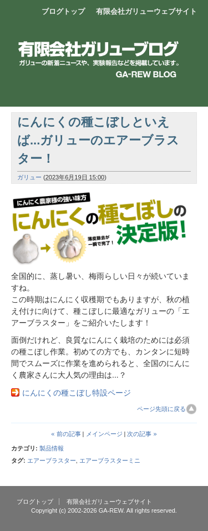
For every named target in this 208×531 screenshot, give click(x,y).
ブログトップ (63, 11)
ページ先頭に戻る (161, 408)
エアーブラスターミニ (109, 460)
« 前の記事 (65, 433)
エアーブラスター (51, 460)
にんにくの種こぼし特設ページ (76, 392)
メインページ (104, 433)
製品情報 (51, 448)
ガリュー (29, 177)
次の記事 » (141, 433)
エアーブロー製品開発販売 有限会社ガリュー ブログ (104, 47)
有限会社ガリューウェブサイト (146, 11)
